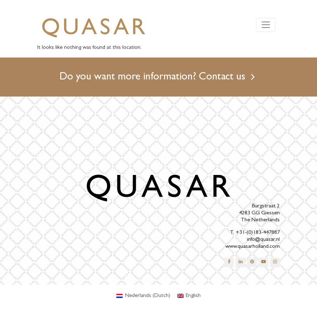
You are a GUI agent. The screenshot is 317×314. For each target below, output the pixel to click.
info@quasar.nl (263, 240)
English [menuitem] (193, 296)
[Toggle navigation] (266, 25)
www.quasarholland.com (252, 247)
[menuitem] (143, 296)
